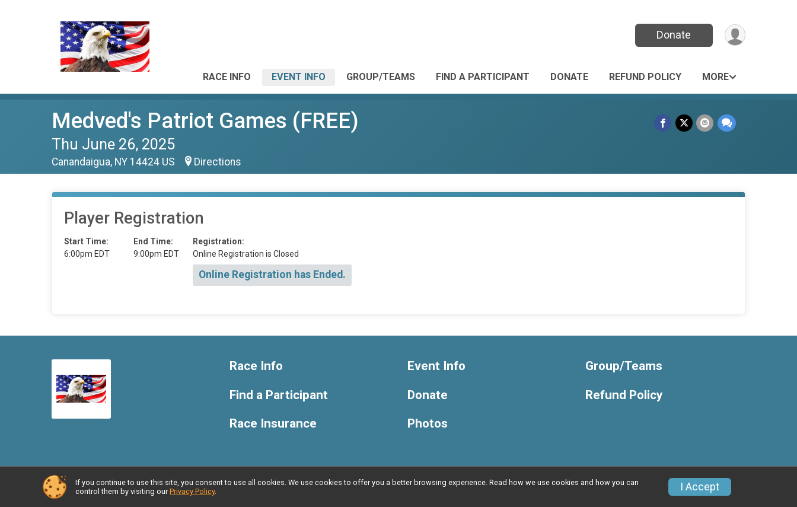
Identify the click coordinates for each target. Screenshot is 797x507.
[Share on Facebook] (663, 123)
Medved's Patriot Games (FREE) (205, 120)
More (715, 76)
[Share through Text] (727, 123)
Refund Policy (645, 76)
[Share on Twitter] (684, 123)
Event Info (299, 76)
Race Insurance (273, 424)
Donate (673, 34)
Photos (427, 424)
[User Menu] (734, 35)
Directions (217, 162)
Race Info (227, 76)
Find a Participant (483, 76)
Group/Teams (380, 76)
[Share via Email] (705, 123)
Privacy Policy (192, 491)
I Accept (699, 487)
